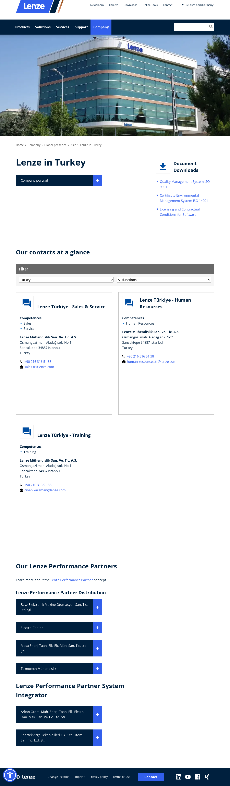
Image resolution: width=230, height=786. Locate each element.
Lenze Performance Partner (71, 580)
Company (101, 27)
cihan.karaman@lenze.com (43, 490)
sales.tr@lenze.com (37, 367)
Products (22, 27)
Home (20, 145)
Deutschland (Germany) (197, 5)
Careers (113, 5)
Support (81, 27)
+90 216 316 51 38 (35, 361)
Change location (59, 777)
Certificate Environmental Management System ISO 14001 (184, 198)
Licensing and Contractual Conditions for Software (180, 212)
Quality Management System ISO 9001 (185, 184)
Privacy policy (98, 777)
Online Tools (150, 5)
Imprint (79, 777)
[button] (10, 775)
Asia (73, 145)
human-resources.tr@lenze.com (149, 361)
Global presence (55, 145)
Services (62, 27)
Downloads (130, 5)
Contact (167, 5)
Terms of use (121, 777)
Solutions (43, 27)
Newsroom (97, 5)
